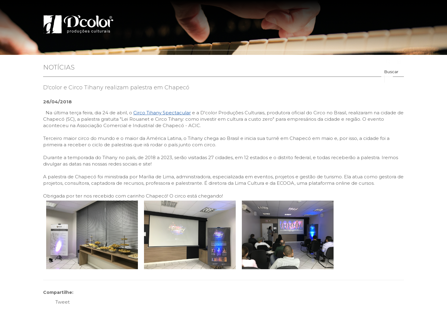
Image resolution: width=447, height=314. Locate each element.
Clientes (257, 62)
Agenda (331, 62)
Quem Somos (153, 62)
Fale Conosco (363, 62)
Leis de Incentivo (222, 62)
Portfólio (186, 62)
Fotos (308, 62)
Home (122, 62)
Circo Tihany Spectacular (162, 113)
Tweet (62, 302)
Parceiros (284, 62)
